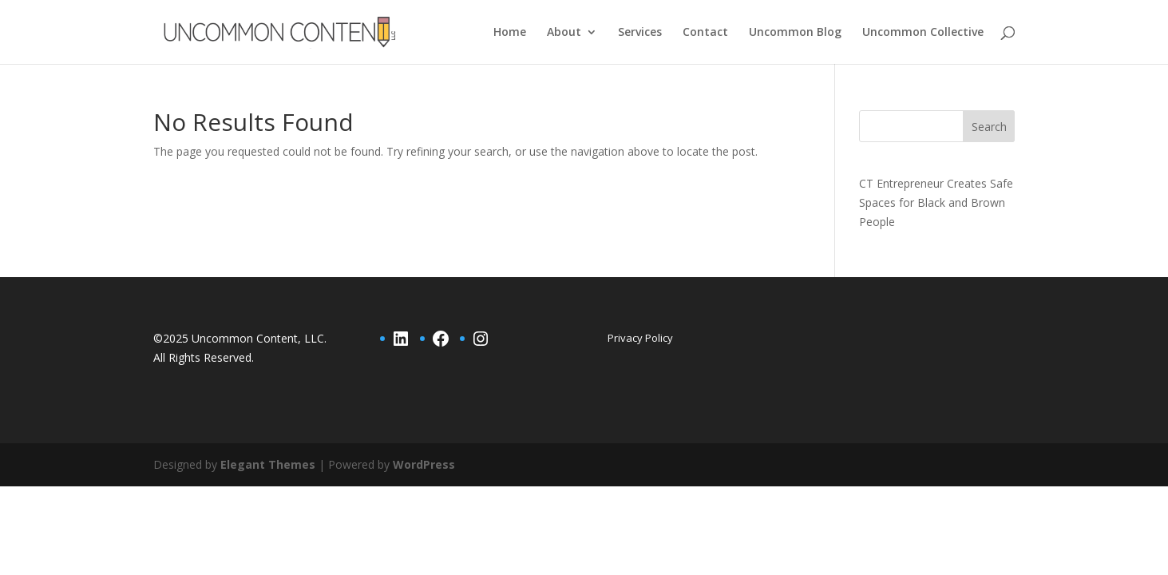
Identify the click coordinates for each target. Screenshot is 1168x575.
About (564, 32)
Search (989, 126)
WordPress (424, 464)
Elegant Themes (267, 464)
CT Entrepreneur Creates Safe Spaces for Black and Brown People (936, 202)
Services (640, 32)
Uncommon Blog (795, 32)
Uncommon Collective (923, 32)
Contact (705, 32)
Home (509, 32)
